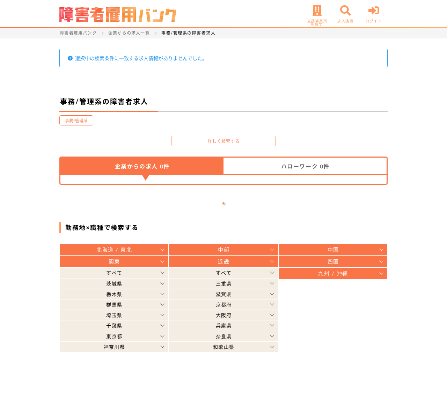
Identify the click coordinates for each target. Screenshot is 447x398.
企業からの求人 (142, 166)
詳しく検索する (223, 141)
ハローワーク (305, 166)
